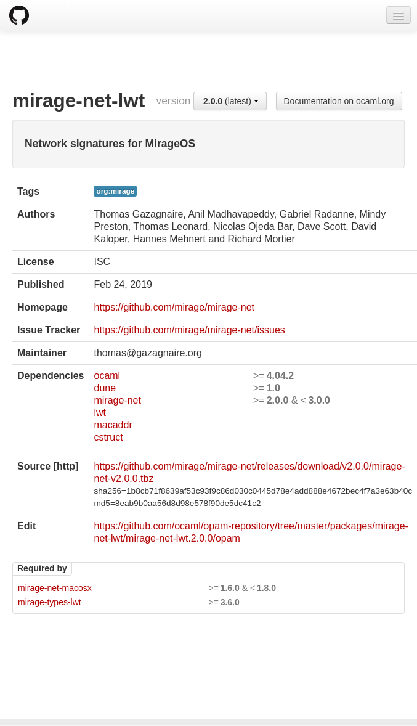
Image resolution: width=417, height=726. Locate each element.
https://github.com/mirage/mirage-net (174, 307)
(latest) (231, 101)
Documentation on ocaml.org (339, 101)
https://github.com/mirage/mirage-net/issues (189, 330)
